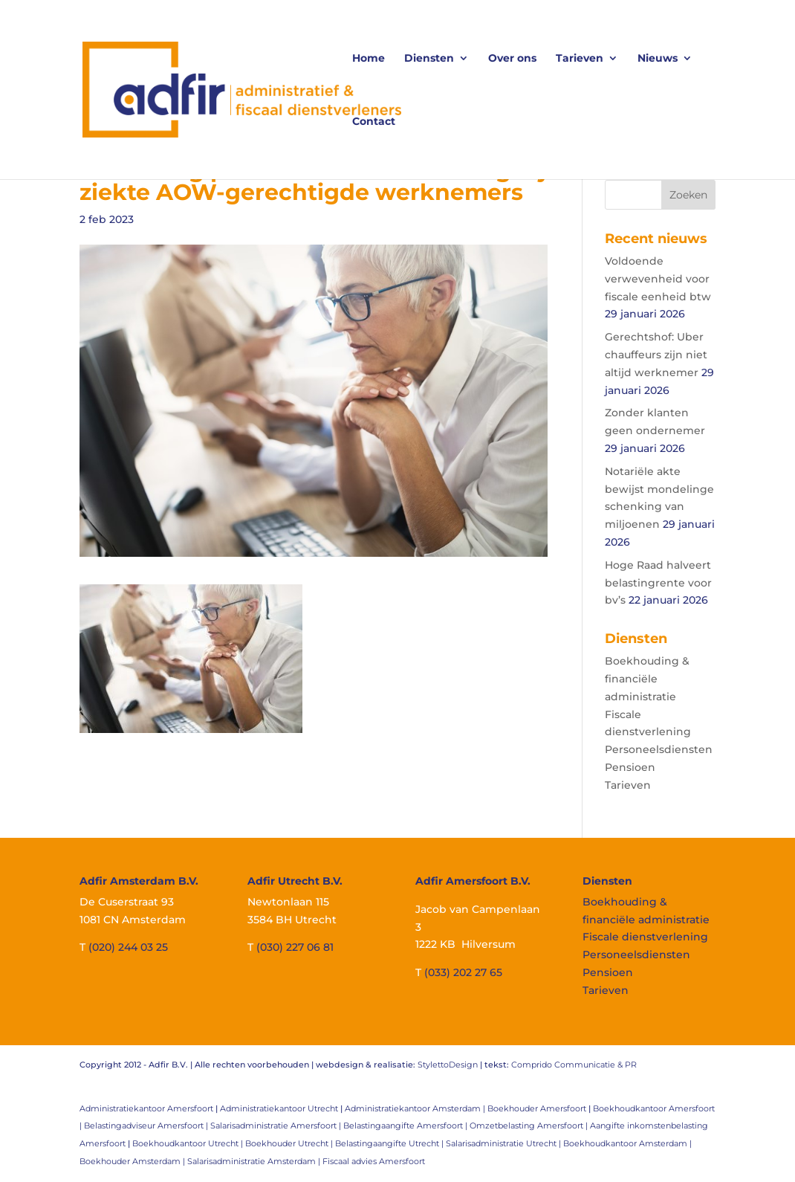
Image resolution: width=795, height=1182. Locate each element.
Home (368, 59)
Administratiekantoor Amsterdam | (416, 1108)
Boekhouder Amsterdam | (133, 1161)
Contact (373, 122)
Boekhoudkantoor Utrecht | (188, 1143)
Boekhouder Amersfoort (536, 1108)
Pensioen (630, 767)
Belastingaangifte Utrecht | (390, 1143)
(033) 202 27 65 (463, 972)
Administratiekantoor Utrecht (279, 1108)
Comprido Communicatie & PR (574, 1064)
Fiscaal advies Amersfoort (373, 1161)
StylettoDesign (448, 1064)
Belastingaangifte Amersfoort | (406, 1125)
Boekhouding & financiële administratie (647, 678)
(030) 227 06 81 (295, 947)
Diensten (429, 59)
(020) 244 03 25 (128, 947)
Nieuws (657, 59)
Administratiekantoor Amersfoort (146, 1108)
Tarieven (579, 59)
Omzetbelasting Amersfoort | (530, 1125)
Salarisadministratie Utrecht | (504, 1143)
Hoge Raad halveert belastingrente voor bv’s (658, 582)
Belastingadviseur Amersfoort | (147, 1125)
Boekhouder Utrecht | (290, 1143)
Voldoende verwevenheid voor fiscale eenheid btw (658, 278)
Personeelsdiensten (659, 749)
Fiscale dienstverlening (645, 936)
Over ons (512, 59)
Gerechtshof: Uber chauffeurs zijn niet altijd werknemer (656, 354)
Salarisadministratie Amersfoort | (276, 1125)
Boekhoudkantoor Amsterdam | (627, 1143)
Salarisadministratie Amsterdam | (254, 1161)
